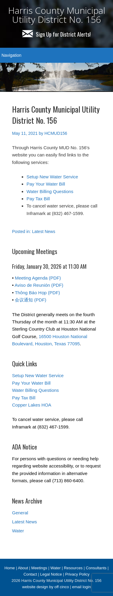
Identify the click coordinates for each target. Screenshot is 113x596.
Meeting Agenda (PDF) (38, 277)
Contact (30, 574)
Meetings (39, 568)
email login (81, 587)
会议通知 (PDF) (30, 299)
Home (10, 568)
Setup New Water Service (52, 176)
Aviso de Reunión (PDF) (39, 285)
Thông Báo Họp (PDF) (37, 292)
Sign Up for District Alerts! (56, 34)
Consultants (96, 568)
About (23, 568)
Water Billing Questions (50, 191)
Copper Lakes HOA (31, 404)
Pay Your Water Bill (46, 183)
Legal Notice (51, 574)
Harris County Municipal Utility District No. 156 (56, 15)
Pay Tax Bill (38, 198)
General (20, 512)
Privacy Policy (77, 574)
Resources (73, 568)
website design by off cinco (45, 587)
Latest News (43, 231)
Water (18, 530)
